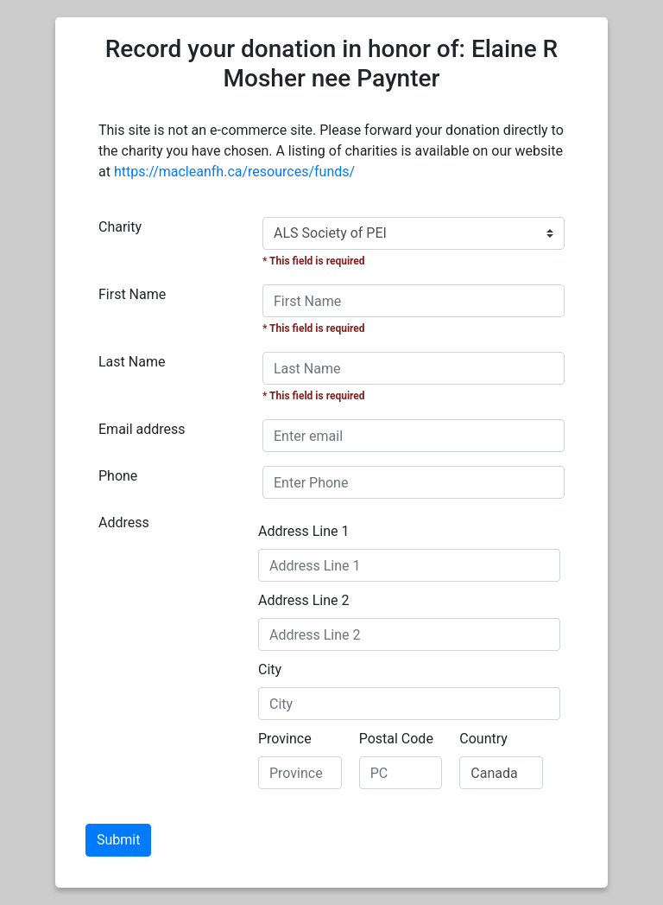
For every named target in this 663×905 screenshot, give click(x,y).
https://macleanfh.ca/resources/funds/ (234, 171)
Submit (118, 840)
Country (483, 738)
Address (123, 522)
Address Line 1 (304, 531)
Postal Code (396, 738)
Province (285, 738)
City (269, 669)
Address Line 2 (304, 600)
